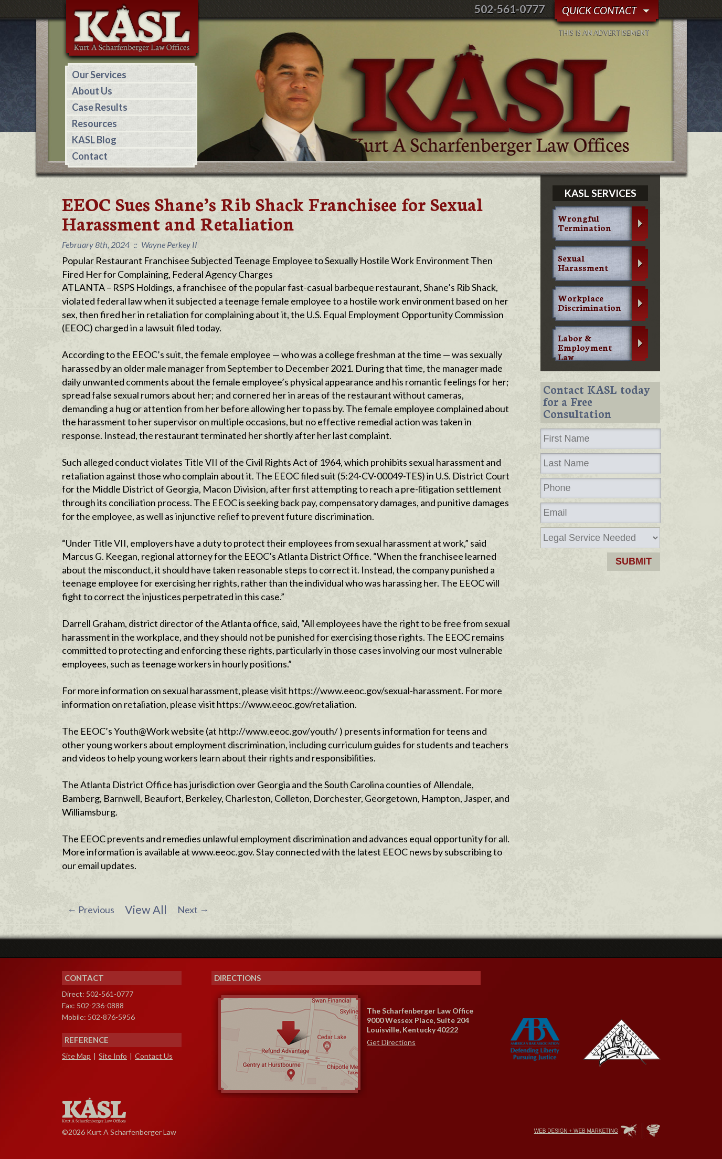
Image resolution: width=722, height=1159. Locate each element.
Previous (90, 909)
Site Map (76, 1055)
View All (146, 909)
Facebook (459, 1131)
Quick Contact (599, 10)
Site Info (113, 1055)
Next (193, 909)
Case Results (100, 107)
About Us (92, 91)
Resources (94, 123)
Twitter (481, 1131)
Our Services (99, 74)
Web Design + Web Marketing (576, 1131)
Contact (90, 156)
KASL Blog (94, 139)
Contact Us (154, 1055)
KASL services (600, 193)
